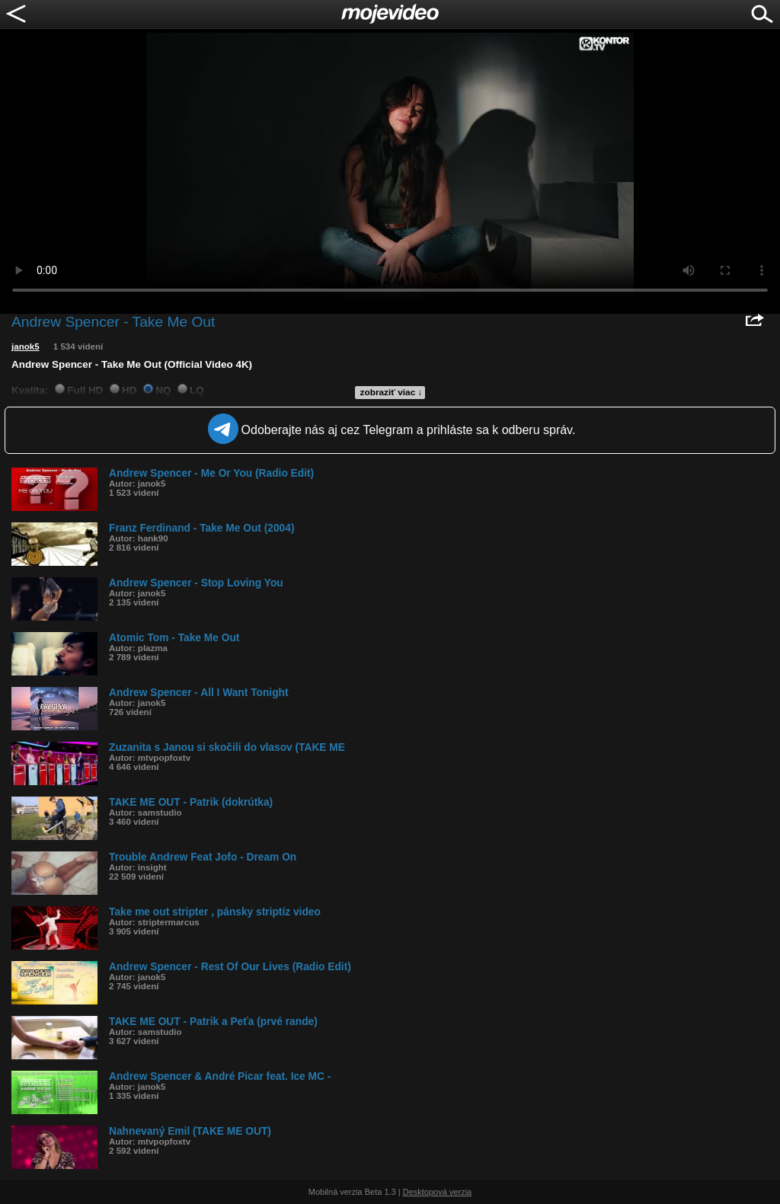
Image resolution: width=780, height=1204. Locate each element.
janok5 (25, 346)
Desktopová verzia (437, 1191)
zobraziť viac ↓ (391, 392)
